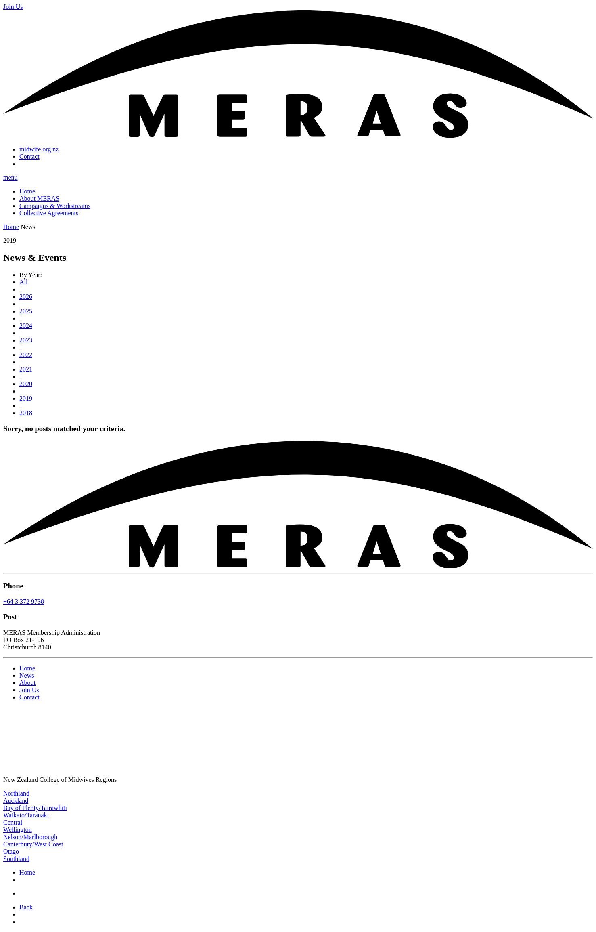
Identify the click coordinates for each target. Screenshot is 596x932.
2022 (25, 354)
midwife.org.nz (39, 149)
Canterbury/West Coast (33, 844)
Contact (29, 156)
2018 (25, 412)
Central (12, 822)
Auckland (15, 800)
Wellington (17, 829)
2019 (25, 398)
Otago (11, 851)
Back (26, 907)
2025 (25, 311)
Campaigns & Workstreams (54, 205)
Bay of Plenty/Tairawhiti (35, 807)
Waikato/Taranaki (26, 815)
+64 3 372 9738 (23, 601)
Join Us (29, 689)
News (26, 675)
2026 (25, 296)
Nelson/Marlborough (30, 836)
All (23, 282)
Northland (16, 793)
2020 (25, 383)
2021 (25, 369)
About (27, 682)
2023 (25, 340)
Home (27, 191)
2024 (25, 325)
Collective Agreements (48, 213)
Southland (16, 858)
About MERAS (39, 198)
